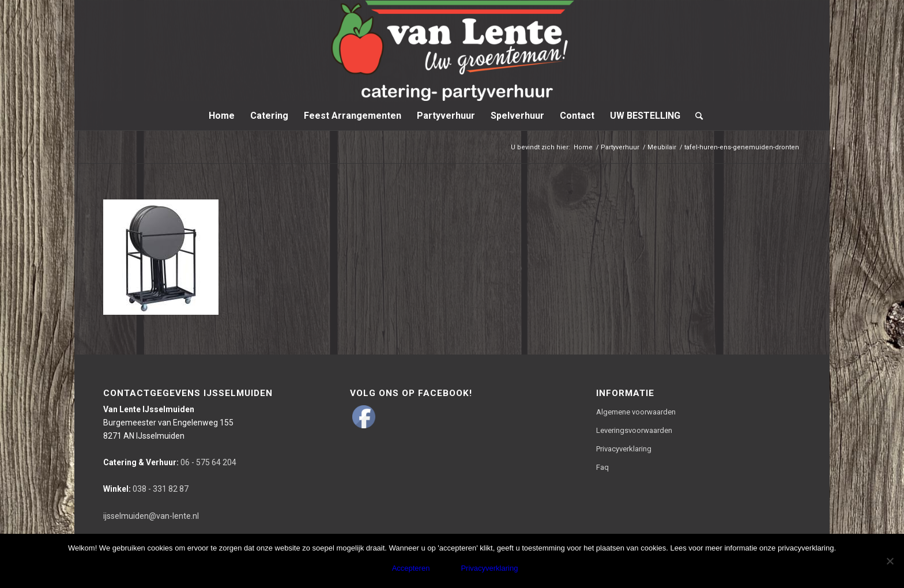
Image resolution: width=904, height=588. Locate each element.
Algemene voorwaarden (636, 412)
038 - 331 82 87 (146, 488)
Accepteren (411, 568)
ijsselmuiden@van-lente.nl (151, 516)
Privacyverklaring (623, 448)
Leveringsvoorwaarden (634, 430)
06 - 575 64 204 (169, 462)
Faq (602, 467)
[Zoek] (695, 115)
